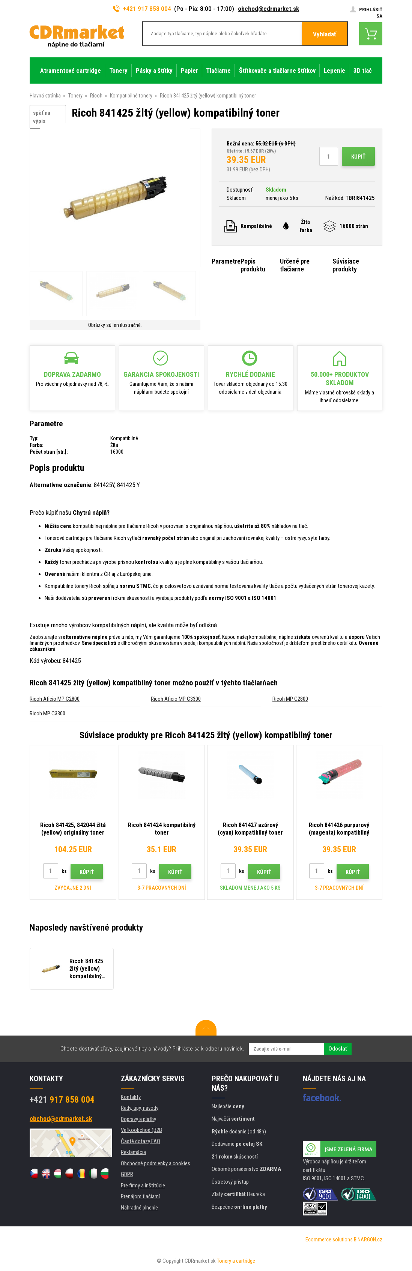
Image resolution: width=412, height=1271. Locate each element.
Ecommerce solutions (329, 1240)
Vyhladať (324, 34)
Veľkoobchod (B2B (141, 1130)
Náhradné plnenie (139, 1207)
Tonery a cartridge (236, 1261)
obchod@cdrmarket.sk (268, 8)
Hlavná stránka (45, 96)
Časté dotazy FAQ (140, 1141)
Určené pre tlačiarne (295, 265)
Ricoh (96, 96)
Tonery (75, 96)
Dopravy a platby (138, 1119)
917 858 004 (62, 1099)
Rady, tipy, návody (139, 1108)
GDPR (127, 1174)
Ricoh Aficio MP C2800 (55, 698)
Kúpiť (358, 156)
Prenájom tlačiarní (140, 1196)
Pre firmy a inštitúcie (143, 1185)
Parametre (226, 261)
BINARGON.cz (368, 1240)
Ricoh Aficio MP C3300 (176, 698)
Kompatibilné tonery (131, 96)
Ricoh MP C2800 (290, 698)
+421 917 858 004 (142, 8)
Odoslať (337, 1048)
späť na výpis (41, 117)
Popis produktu (253, 265)
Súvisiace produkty (345, 265)
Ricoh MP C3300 (47, 713)
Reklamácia (133, 1152)
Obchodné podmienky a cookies (155, 1163)
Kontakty (131, 1097)
